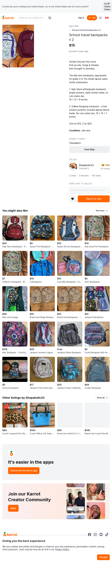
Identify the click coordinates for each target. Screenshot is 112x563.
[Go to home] (8, 18)
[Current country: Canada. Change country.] (107, 18)
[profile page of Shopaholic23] (73, 167)
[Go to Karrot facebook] (89, 534)
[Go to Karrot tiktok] (107, 534)
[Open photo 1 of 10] (18, 46)
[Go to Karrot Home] (10, 534)
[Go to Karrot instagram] (95, 534)
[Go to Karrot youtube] (101, 534)
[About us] (100, 17)
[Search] (50, 18)
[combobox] (33, 17)
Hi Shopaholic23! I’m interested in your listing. (89, 190)
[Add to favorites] (72, 198)
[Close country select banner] (109, 3)
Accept (103, 557)
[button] (102, 210)
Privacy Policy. (62, 549)
